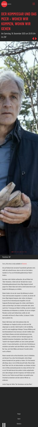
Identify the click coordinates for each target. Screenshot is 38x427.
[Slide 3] (20, 252)
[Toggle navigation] (34, 4)
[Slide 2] (18, 252)
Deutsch (24, 264)
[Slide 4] (23, 252)
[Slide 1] (15, 252)
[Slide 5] (26, 252)
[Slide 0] (12, 252)
